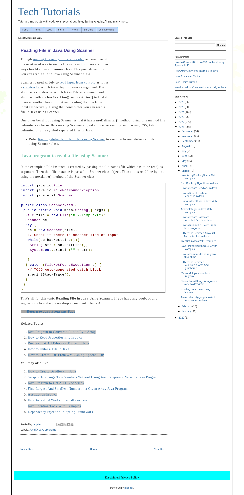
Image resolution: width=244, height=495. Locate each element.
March (185, 170)
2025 (182, 107)
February (187, 306)
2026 (182, 102)
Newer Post (27, 449)
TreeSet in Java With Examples (198, 241)
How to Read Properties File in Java (55, 337)
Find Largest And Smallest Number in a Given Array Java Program (78, 388)
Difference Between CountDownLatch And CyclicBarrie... (195, 265)
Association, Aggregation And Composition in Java (198, 299)
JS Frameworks (106, 29)
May (184, 161)
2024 (182, 112)
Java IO (33, 429)
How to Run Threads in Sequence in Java (194, 195)
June (185, 155)
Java (49, 29)
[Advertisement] (138, 81)
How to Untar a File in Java (48, 349)
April (184, 165)
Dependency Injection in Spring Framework (60, 412)
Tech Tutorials (49, 11)
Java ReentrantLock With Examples (54, 406)
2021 (182, 126)
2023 (182, 116)
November (188, 136)
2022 (182, 122)
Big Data (88, 29)
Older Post (160, 449)
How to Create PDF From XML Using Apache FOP (66, 355)
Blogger (128, 487)
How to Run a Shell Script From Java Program (198, 227)
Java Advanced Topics (187, 76)
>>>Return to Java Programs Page (48, 311)
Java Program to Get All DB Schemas (56, 383)
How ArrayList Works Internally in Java (58, 400)
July (184, 151)
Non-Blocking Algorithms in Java (199, 183)
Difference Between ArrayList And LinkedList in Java (198, 235)
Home (25, 29)
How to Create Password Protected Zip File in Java (196, 219)
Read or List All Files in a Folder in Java (58, 343)
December (188, 131)
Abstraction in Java (42, 394)
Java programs (47, 429)
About (37, 29)
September (188, 141)
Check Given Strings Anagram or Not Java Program (199, 283)
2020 (182, 317)
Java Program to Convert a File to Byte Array (62, 332)
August (186, 146)
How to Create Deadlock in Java (52, 371)
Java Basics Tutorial (186, 82)
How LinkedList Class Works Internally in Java (200, 87)
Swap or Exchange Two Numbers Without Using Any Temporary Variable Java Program (93, 377)
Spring (61, 29)
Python (74, 29)
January (187, 311)
